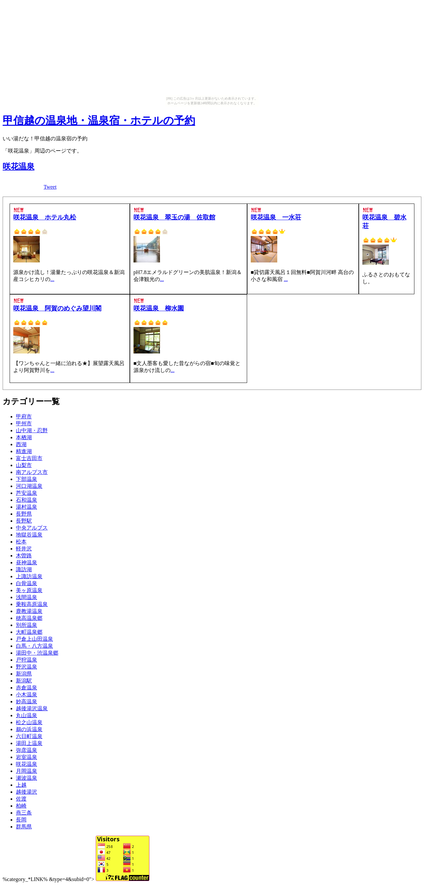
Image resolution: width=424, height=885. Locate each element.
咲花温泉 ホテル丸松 (44, 217)
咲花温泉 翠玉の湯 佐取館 (174, 217)
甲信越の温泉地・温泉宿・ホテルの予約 (99, 120)
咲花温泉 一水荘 (276, 217)
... (52, 279)
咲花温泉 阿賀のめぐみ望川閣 (57, 308)
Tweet (50, 187)
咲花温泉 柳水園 (158, 308)
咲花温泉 (18, 166)
